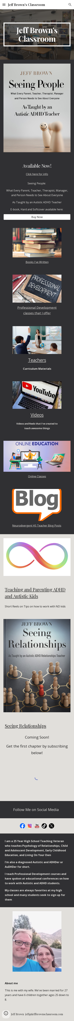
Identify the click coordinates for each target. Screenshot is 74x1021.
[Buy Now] (37, 217)
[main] (36, 34)
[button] (4, 4)
